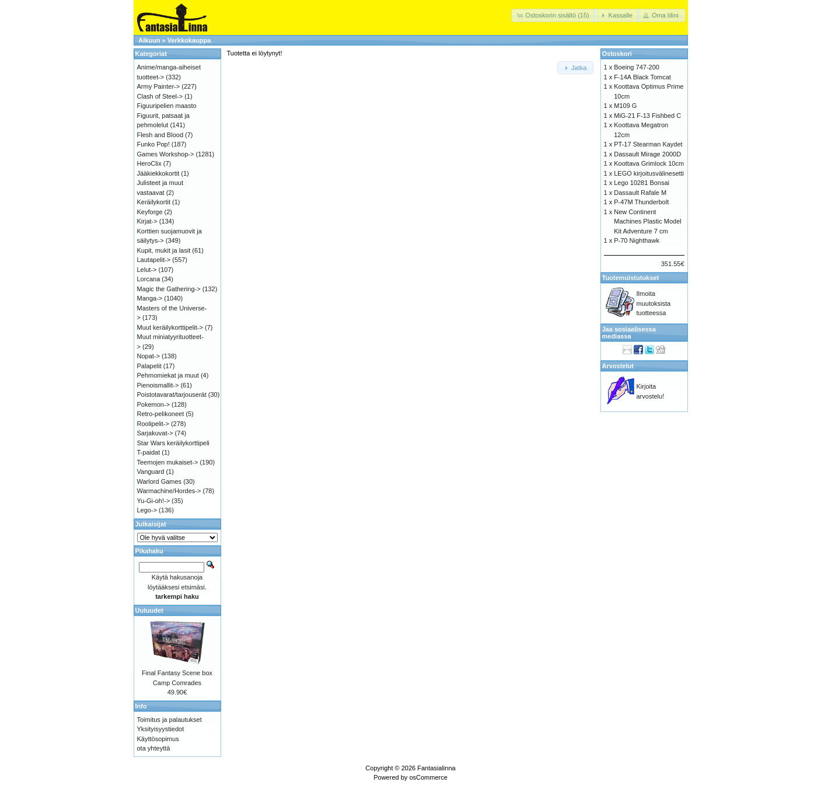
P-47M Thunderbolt (641, 201)
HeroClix (149, 163)
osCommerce (428, 777)
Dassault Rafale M (640, 192)
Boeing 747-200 (636, 67)
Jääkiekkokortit (158, 173)
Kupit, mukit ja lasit (164, 250)
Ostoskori (617, 53)
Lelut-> (147, 269)
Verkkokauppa (189, 40)
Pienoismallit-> (158, 385)
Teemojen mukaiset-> (167, 462)
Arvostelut (618, 365)
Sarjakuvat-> (155, 433)
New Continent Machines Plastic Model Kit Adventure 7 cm (648, 221)
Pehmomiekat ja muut (168, 375)
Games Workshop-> (165, 154)
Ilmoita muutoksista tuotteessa (654, 303)
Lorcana (148, 278)
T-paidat (148, 452)
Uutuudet (149, 610)
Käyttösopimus (158, 738)
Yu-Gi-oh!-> (153, 500)
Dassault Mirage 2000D (647, 154)
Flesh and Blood (160, 134)
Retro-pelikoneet (160, 413)
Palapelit (149, 365)
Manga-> (150, 298)
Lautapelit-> (154, 259)
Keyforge (150, 211)
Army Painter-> (158, 86)
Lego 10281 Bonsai (641, 182)
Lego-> (147, 510)
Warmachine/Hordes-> (169, 490)
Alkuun (149, 40)
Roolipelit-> (153, 423)
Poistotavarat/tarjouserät (172, 394)
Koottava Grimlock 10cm (649, 163)
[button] (553, 15)
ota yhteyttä (153, 748)
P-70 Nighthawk (636, 240)
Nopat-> (148, 355)
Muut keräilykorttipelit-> (170, 327)
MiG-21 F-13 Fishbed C (647, 115)
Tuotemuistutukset (630, 277)
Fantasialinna (436, 767)
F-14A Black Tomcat (642, 77)
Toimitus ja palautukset (169, 719)
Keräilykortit (153, 201)
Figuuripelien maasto (167, 105)
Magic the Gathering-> (169, 288)
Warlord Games (159, 481)
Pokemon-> (153, 404)
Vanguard (151, 471)
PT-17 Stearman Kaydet (648, 144)
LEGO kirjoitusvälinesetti (649, 173)
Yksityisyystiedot (160, 728)
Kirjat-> (147, 221)
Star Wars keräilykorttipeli (173, 442)
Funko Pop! (153, 144)
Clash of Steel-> (160, 96)
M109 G (625, 105)
